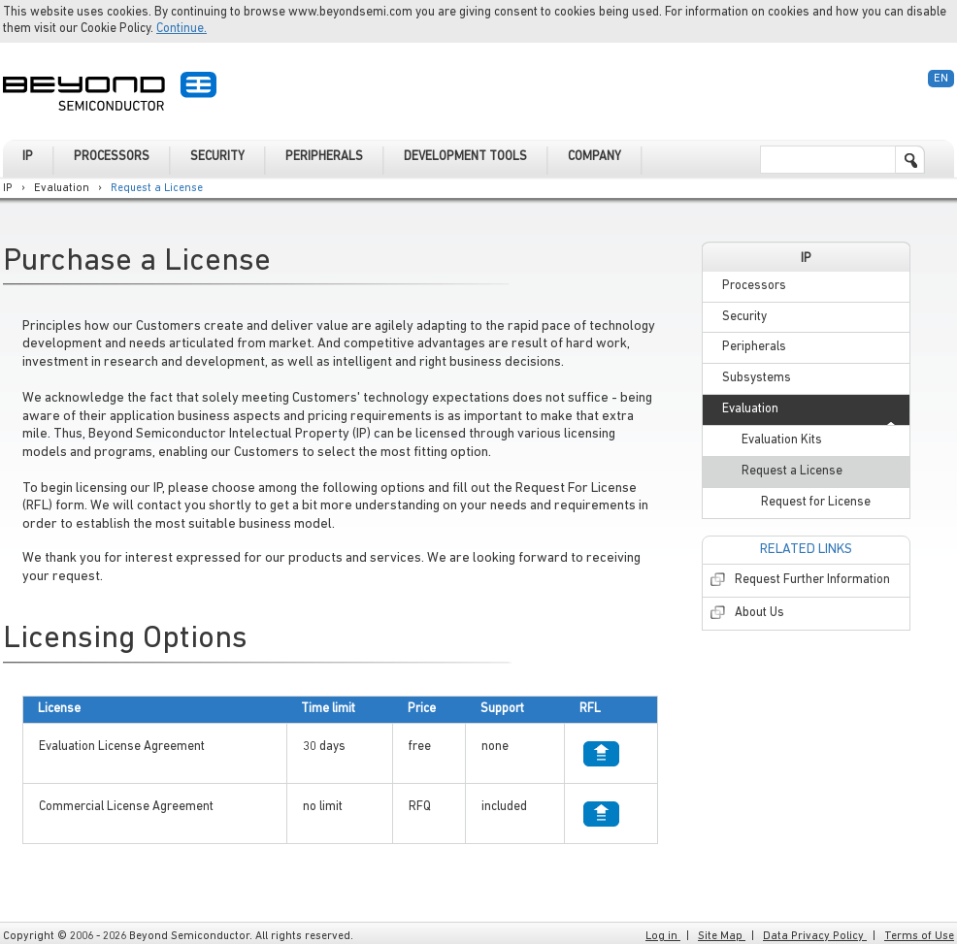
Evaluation (61, 188)
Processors (754, 285)
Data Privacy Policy (815, 936)
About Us (759, 612)
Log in (662, 936)
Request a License (158, 188)
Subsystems (756, 378)
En (941, 78)
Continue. (181, 28)
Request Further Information (812, 579)
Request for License (816, 502)
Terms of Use (919, 936)
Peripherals (754, 347)
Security (744, 316)
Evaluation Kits (782, 440)
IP (8, 188)
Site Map (721, 936)
